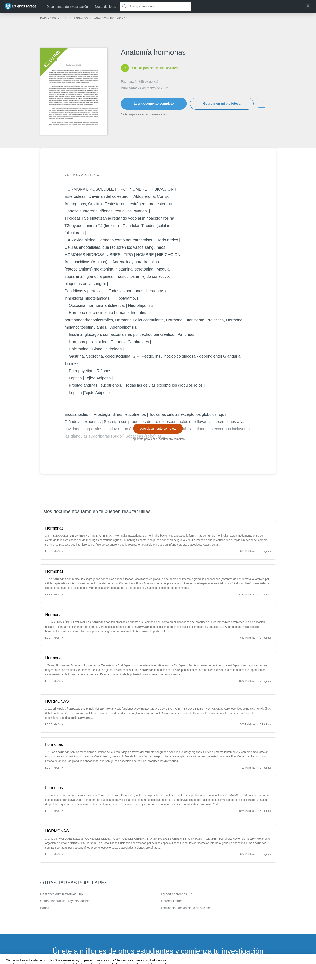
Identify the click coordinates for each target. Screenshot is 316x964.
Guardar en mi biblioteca (221, 103)
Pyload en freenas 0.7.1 (178, 894)
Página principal (54, 18)
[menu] (309, 6)
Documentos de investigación (67, 6)
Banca (44, 908)
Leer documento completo (154, 103)
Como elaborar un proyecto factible (65, 901)
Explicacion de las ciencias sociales (186, 908)
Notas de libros (105, 6)
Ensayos (81, 18)
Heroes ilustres (171, 901)
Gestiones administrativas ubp (61, 894)
